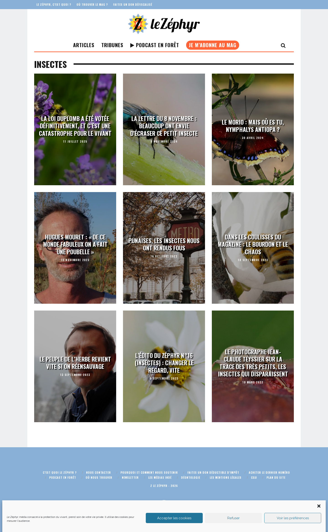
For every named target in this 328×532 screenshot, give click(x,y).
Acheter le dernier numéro (269, 472)
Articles (83, 45)
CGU (254, 477)
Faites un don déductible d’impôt (213, 472)
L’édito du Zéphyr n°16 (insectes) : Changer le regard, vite (164, 362)
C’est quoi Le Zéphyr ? (60, 472)
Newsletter (130, 477)
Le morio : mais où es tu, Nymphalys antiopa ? (253, 126)
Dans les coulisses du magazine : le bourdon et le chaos (253, 244)
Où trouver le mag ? (92, 4)
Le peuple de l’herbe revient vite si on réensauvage (75, 363)
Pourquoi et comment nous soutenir (149, 472)
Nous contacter (98, 472)
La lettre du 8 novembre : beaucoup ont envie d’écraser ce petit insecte (164, 125)
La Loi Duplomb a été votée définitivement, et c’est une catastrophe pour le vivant (75, 125)
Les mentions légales (225, 477)
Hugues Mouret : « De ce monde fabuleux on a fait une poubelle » (75, 244)
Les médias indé (160, 477)
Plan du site (275, 477)
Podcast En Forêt (154, 45)
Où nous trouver (99, 477)
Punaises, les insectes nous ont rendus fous (164, 244)
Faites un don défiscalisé (132, 4)
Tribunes (112, 45)
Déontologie (190, 477)
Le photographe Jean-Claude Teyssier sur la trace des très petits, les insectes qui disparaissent (253, 362)
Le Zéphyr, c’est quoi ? (53, 4)
